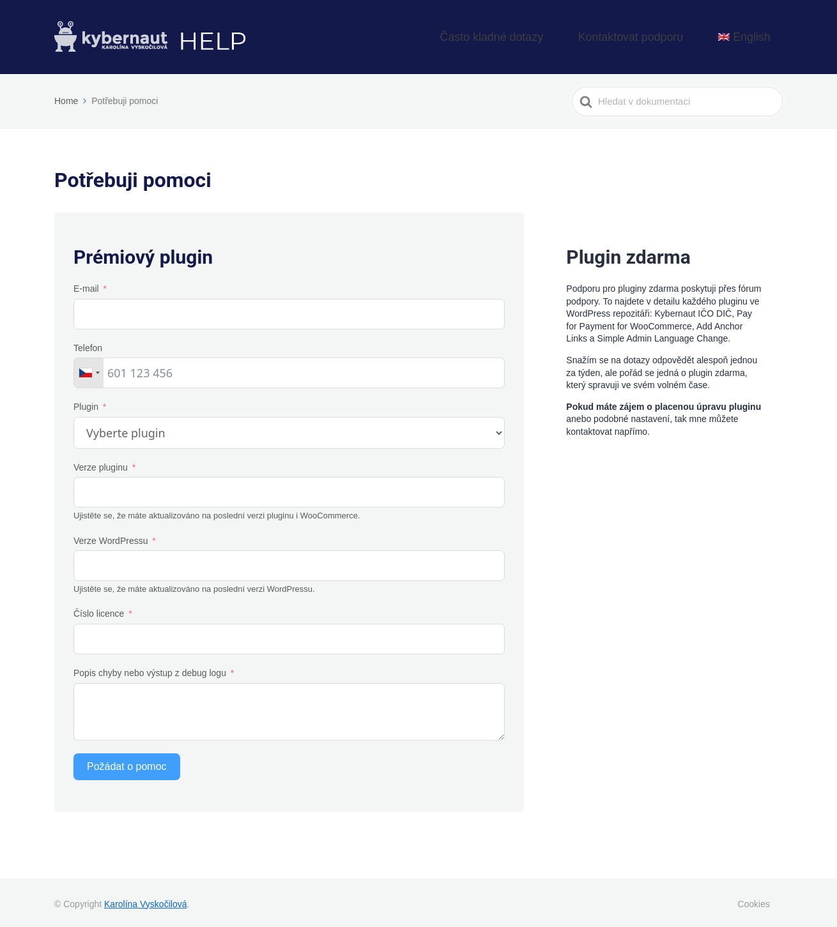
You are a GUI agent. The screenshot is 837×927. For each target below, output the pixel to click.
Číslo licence (98, 610)
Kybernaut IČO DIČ (693, 310)
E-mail (86, 285)
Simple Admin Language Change (662, 335)
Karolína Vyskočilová (145, 900)
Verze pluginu (100, 464)
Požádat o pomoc (127, 762)
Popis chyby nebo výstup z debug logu (149, 670)
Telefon (87, 344)
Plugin (85, 403)
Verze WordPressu (110, 537)
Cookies (753, 900)
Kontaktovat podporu (667, 35)
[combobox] (89, 369)
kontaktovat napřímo (606, 428)
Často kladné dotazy (559, 35)
